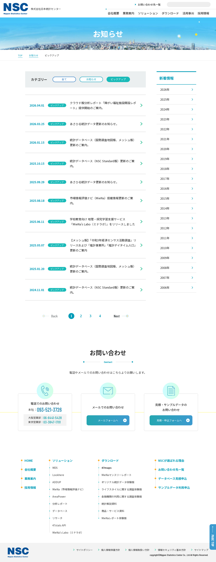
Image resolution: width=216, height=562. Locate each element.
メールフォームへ (108, 420)
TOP (20, 55)
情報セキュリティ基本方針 (172, 550)
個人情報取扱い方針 (138, 550)
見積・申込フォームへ (169, 420)
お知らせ (33, 55)
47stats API (59, 525)
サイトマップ (201, 550)
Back (54, 316)
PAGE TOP (213, 541)
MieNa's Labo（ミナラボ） (68, 532)
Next (117, 316)
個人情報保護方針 (110, 550)
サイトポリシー (84, 550)
